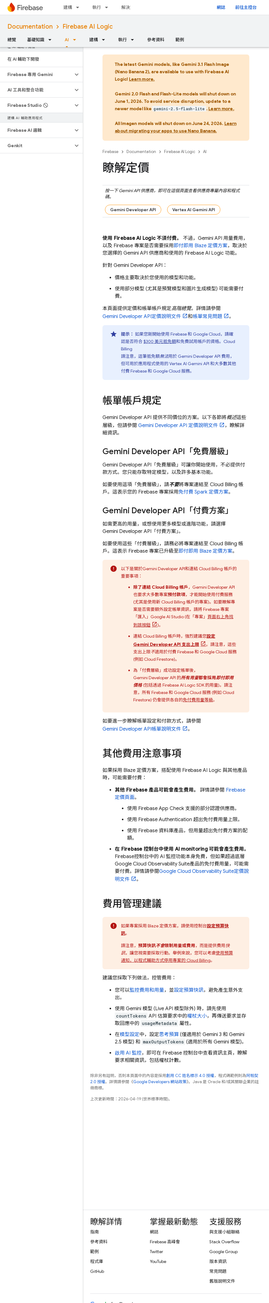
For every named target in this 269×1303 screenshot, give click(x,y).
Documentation (30, 26)
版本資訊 (218, 1261)
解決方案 (130, 7)
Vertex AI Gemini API (193, 209)
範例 (179, 39)
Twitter (156, 1251)
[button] (36, 75)
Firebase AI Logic (87, 26)
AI (205, 151)
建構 (67, 7)
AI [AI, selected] (67, 39)
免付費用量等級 (198, 700)
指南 (94, 1232)
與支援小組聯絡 (224, 1232)
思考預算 (169, 1034)
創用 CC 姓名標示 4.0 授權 (190, 1075)
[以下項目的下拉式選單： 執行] (108, 7)
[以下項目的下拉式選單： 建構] (79, 7)
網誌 (221, 7)
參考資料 (155, 39)
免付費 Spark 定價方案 (203, 492)
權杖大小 (197, 1016)
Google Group (223, 1251)
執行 (96, 7)
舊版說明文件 (222, 1281)
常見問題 (218, 1271)
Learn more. (142, 79)
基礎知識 (35, 39)
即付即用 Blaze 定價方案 (200, 246)
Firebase (110, 151)
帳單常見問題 (207, 316)
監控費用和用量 (147, 990)
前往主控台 (246, 7)
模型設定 (129, 1034)
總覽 (11, 39)
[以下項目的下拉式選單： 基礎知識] (51, 39)
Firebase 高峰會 (165, 1242)
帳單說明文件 (141, 729)
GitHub (97, 1271)
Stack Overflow (224, 1242)
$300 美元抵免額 (159, 341)
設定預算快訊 (188, 990)
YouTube (158, 1261)
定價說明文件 (141, 316)
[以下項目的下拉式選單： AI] (76, 39)
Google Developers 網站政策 (160, 1081)
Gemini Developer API (133, 209)
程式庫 (96, 1261)
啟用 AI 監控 (128, 1053)
